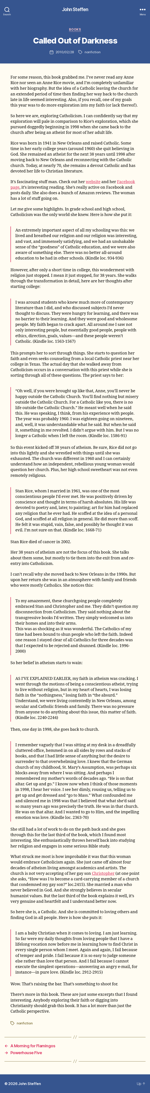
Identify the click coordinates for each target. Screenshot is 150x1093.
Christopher (103, 873)
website (93, 181)
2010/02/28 (65, 52)
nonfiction (92, 52)
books (75, 29)
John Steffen (75, 9)
